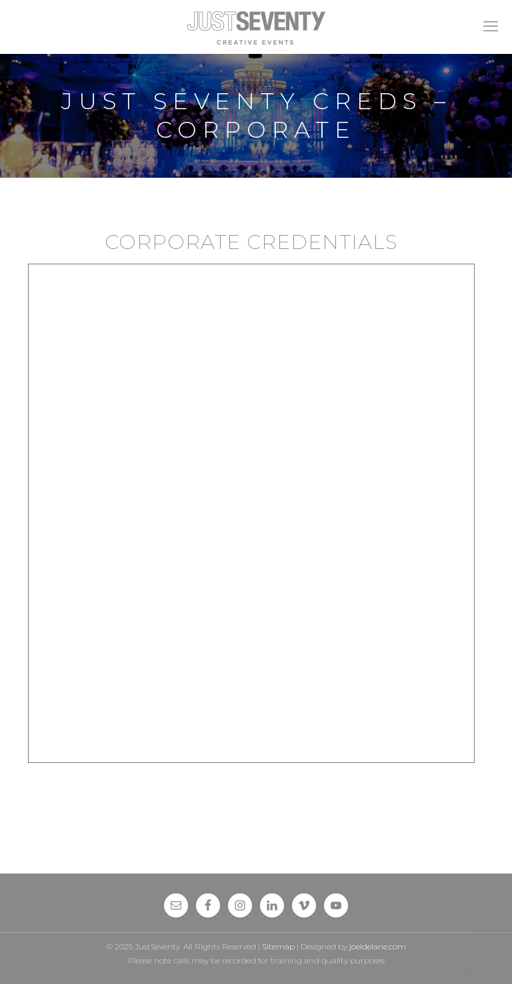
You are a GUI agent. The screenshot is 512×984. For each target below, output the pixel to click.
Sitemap (278, 946)
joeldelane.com (377, 946)
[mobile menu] (490, 26)
